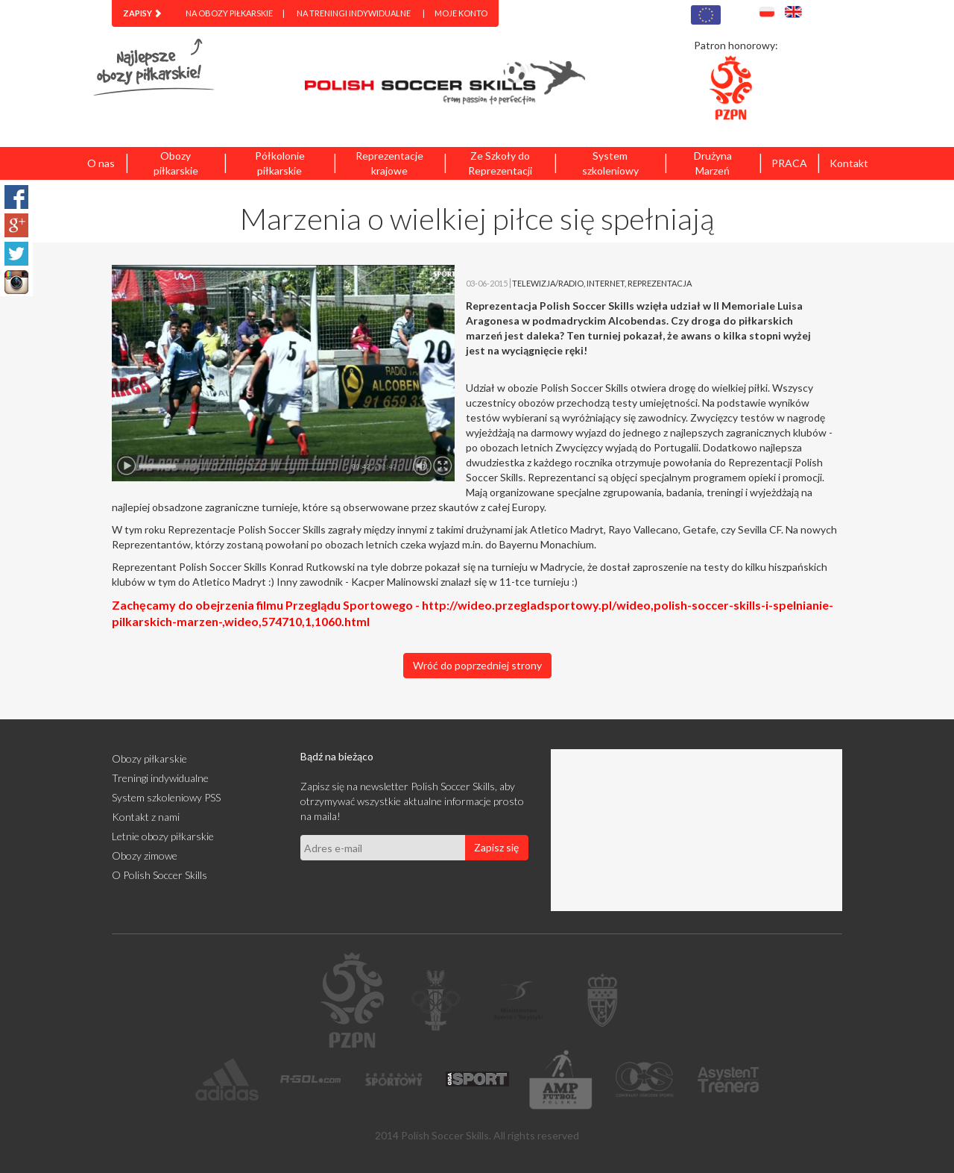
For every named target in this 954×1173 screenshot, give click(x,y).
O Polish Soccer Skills (159, 875)
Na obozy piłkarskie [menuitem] (229, 13)
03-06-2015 (487, 283)
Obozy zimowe (144, 855)
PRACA (789, 163)
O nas (101, 163)
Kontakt (849, 163)
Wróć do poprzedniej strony (477, 665)
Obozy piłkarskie (176, 163)
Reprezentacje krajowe (389, 163)
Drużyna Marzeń (713, 163)
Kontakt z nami (146, 816)
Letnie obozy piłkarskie (163, 836)
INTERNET (606, 283)
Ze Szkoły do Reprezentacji (500, 163)
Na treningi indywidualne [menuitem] (354, 13)
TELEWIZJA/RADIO (548, 283)
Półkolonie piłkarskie (280, 163)
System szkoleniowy (610, 163)
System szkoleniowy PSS (166, 797)
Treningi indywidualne (160, 778)
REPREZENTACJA (660, 283)
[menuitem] (142, 13)
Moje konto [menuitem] (461, 13)
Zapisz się (496, 847)
